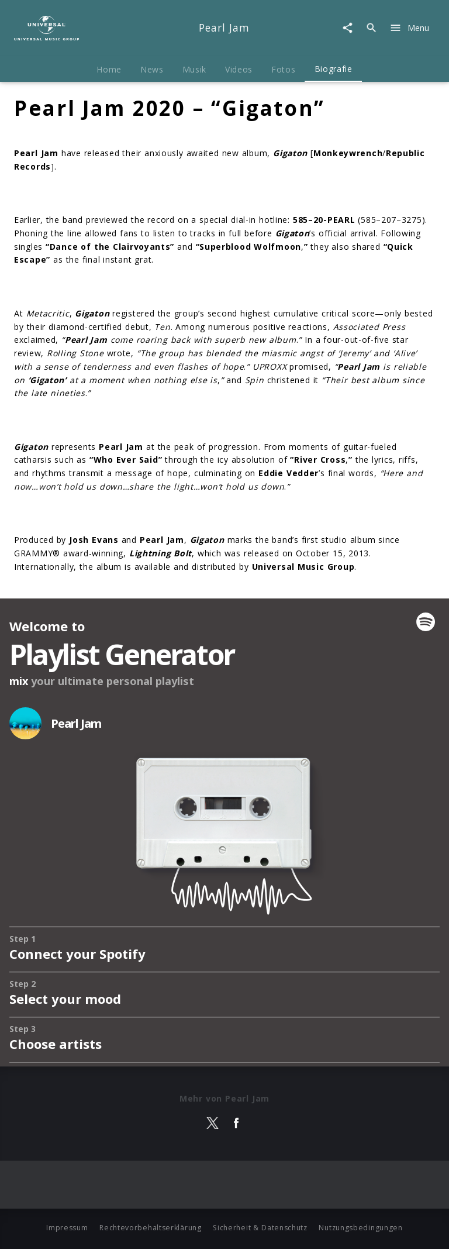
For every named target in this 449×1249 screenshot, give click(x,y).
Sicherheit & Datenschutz (260, 1228)
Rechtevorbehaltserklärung (150, 1228)
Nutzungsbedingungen (360, 1228)
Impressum (67, 1228)
